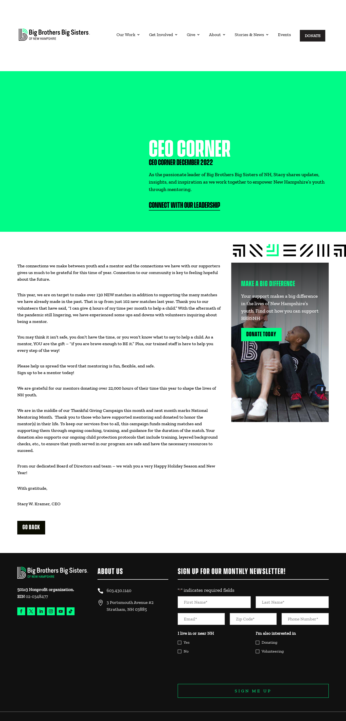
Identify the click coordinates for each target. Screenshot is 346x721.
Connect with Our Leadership (184, 185)
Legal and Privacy (312, 703)
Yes (187, 622)
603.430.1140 (119, 570)
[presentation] (215, 649)
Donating (269, 622)
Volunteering (273, 631)
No (186, 631)
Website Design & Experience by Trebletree (45, 710)
